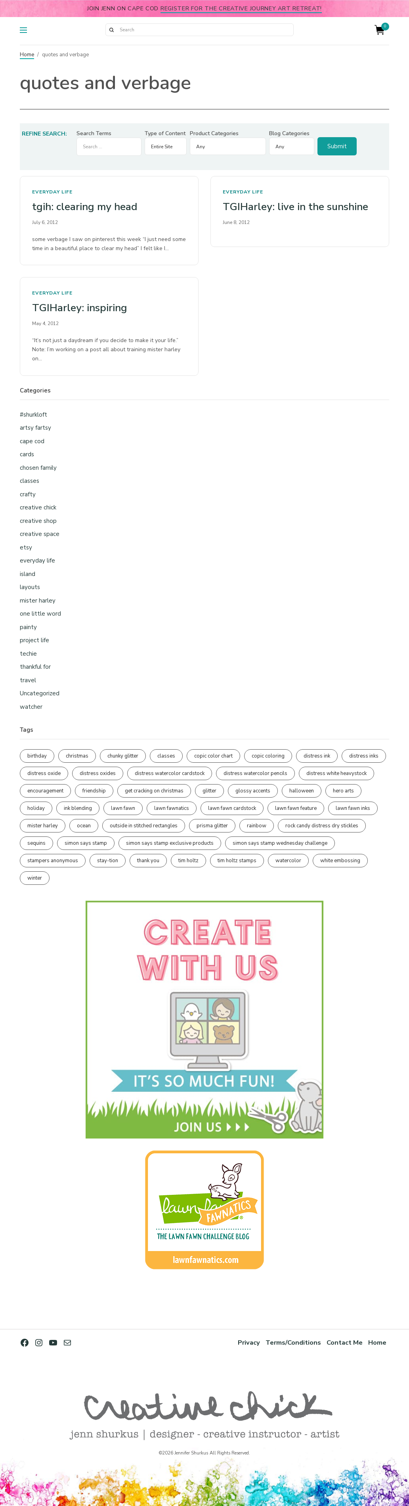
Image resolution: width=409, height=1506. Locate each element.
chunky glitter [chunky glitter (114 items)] (122, 756)
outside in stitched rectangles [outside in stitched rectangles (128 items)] (144, 825)
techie (28, 654)
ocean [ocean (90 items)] (84, 825)
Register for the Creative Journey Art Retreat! (241, 8)
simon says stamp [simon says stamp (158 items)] (86, 843)
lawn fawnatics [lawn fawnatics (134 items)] (171, 808)
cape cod (32, 441)
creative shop (38, 521)
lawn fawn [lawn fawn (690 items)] (123, 808)
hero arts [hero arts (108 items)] (343, 790)
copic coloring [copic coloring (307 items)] (268, 756)
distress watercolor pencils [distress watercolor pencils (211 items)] (255, 773)
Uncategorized (39, 693)
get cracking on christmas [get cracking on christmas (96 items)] (154, 790)
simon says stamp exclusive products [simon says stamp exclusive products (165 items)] (170, 843)
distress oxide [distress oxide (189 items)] (44, 773)
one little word (40, 614)
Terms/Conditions (293, 1342)
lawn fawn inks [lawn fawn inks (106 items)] (353, 808)
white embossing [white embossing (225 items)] (340, 860)
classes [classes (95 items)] (166, 756)
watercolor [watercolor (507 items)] (288, 860)
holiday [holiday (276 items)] (36, 808)
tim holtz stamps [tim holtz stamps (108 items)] (237, 860)
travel (28, 680)
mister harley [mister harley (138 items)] (42, 825)
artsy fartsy (35, 428)
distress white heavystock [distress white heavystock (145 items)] (336, 773)
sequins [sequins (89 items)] (36, 843)
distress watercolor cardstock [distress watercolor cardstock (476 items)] (169, 773)
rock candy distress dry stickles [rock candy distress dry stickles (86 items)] (321, 825)
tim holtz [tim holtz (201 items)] (188, 860)
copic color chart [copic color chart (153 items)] (213, 756)
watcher (31, 707)
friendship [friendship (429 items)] (94, 790)
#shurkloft (33, 415)
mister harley (37, 601)
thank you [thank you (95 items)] (148, 860)
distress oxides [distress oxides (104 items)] (98, 773)
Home (27, 54)
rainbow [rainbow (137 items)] (256, 825)
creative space (39, 534)
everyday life (52, 192)
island (27, 574)
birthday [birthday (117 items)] (37, 756)
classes (29, 481)
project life (34, 640)
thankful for (35, 667)
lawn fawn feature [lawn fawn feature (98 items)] (296, 808)
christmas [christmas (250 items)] (77, 756)
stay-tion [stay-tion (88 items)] (107, 860)
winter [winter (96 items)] (34, 878)
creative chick (38, 507)
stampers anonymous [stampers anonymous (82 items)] (52, 860)
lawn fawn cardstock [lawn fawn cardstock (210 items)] (232, 808)
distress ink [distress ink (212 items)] (317, 756)
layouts (30, 587)
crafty (28, 494)
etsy (26, 547)
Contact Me (345, 1342)
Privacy (249, 1342)
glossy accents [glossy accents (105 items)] (252, 790)
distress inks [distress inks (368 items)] (363, 756)
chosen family (38, 468)
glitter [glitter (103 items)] (209, 790)
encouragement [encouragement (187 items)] (45, 790)
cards (27, 454)
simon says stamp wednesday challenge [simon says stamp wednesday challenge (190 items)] (280, 843)
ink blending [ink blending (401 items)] (78, 808)
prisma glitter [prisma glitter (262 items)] (212, 825)
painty (28, 627)
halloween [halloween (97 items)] (301, 790)
